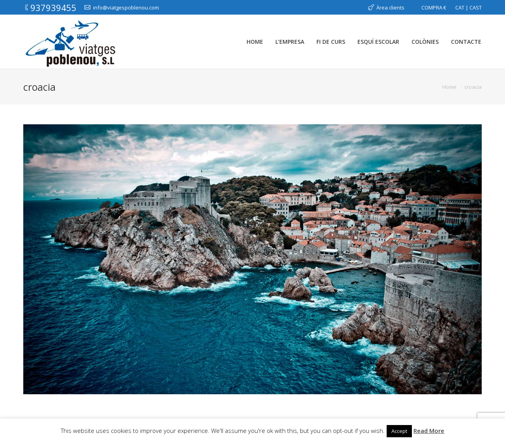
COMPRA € (433, 7)
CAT (459, 7)
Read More (428, 431)
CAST (475, 7)
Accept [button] (399, 431)
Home (449, 86)
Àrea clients (390, 7)
